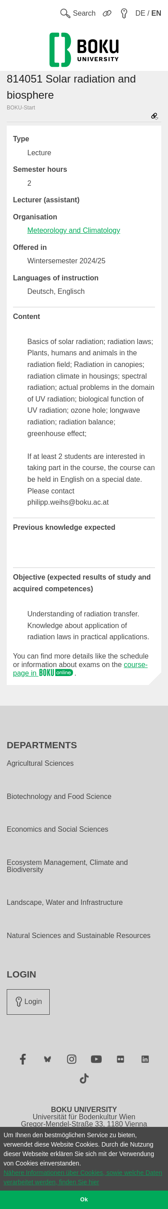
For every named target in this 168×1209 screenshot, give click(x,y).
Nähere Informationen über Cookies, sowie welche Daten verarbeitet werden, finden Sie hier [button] (83, 1177)
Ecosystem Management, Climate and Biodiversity (67, 866)
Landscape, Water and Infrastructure (65, 902)
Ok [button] (84, 1199)
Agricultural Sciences (40, 763)
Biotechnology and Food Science (59, 796)
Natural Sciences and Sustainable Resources (79, 935)
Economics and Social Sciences (57, 829)
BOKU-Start (21, 108)
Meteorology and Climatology (73, 230)
